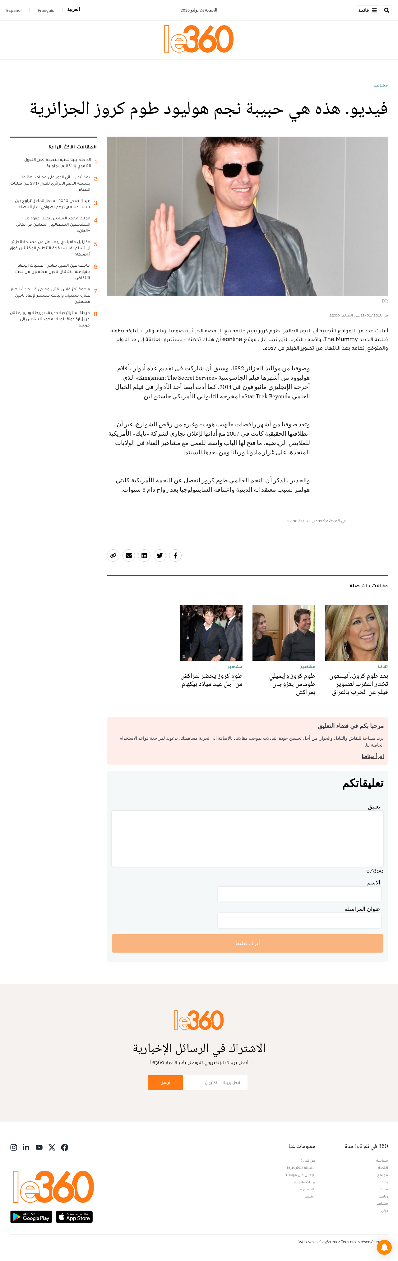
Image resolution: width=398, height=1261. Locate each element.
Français (46, 10)
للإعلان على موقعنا (300, 1175)
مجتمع (382, 1175)
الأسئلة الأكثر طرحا (301, 1167)
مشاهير (380, 85)
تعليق (374, 806)
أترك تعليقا (247, 943)
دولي (384, 1210)
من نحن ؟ (307, 1160)
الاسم (373, 882)
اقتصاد (382, 1167)
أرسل (165, 1082)
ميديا (384, 1189)
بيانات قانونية (304, 1182)
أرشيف (310, 1196)
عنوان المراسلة (362, 909)
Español (13, 10)
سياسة (382, 1160)
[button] (384, 1247)
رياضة (383, 1196)
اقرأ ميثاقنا (373, 756)
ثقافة (384, 1182)
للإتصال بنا (306, 1189)
